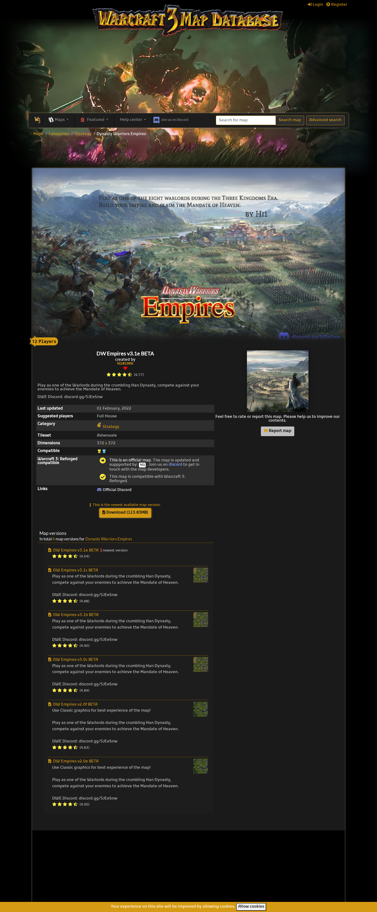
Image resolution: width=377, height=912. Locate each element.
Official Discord (114, 490)
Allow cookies (251, 906)
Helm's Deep (207, 891)
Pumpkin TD (206, 864)
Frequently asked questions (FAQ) (286, 869)
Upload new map (158, 867)
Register (336, 4)
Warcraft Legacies (212, 880)
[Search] (246, 120)
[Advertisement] (188, 77)
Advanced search (325, 120)
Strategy (83, 134)
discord (175, 464)
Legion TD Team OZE (215, 886)
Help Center (281, 853)
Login (315, 4)
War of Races (207, 875)
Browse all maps (157, 860)
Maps (38, 134)
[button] (58, 120)
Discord (170, 119)
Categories (59, 134)
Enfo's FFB (204, 859)
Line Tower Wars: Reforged (221, 870)
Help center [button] (131, 120)
